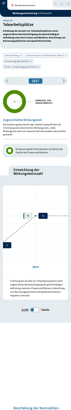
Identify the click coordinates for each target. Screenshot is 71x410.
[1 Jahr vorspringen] (62, 81)
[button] (4, 3)
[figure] (35, 231)
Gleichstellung (13, 55)
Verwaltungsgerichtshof (18, 61)
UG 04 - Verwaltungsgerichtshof (22, 66)
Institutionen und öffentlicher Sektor (46, 55)
